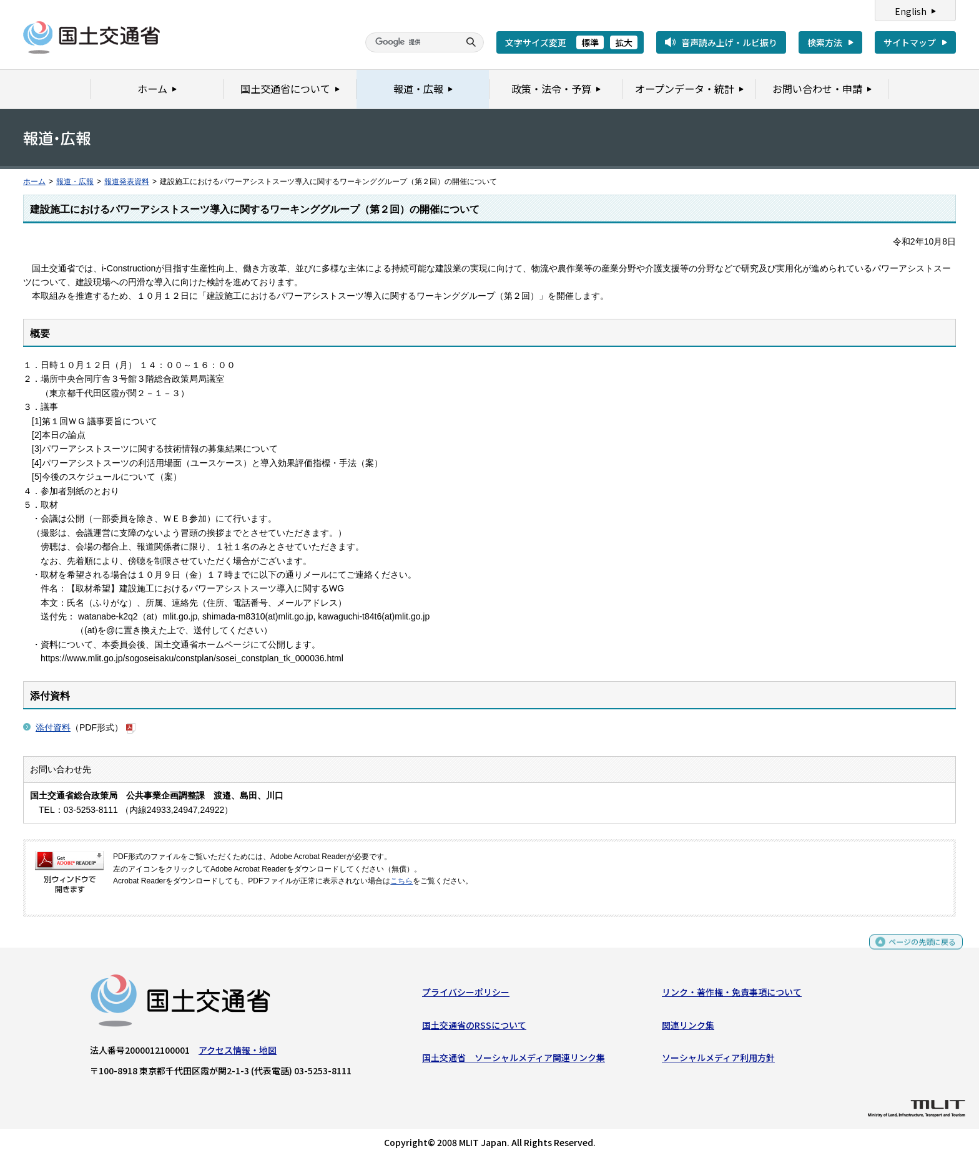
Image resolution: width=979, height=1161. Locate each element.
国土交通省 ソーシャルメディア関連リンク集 (513, 1060)
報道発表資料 (126, 181)
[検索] (411, 42)
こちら (401, 881)
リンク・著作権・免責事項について (732, 995)
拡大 (623, 42)
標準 (590, 42)
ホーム (34, 181)
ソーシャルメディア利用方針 (718, 1060)
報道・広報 (75, 181)
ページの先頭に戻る (917, 950)
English (911, 11)
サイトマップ (909, 42)
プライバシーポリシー (465, 995)
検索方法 (824, 42)
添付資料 (53, 727)
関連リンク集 (688, 1028)
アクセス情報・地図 (238, 1053)
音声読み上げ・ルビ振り (729, 42)
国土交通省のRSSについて (474, 1028)
